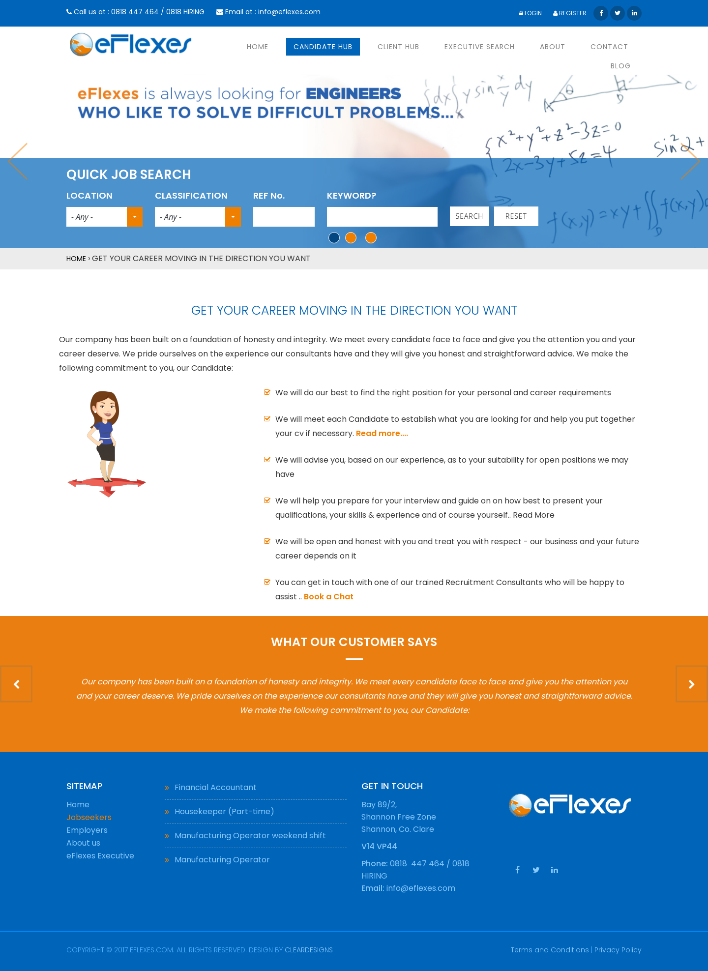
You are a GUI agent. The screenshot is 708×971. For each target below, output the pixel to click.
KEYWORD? (351, 195)
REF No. (269, 195)
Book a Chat (329, 596)
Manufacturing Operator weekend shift (250, 835)
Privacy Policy (618, 950)
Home (76, 259)
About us (83, 843)
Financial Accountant (216, 787)
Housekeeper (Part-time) (224, 811)
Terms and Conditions (550, 950)
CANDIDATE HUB (323, 47)
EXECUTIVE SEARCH (479, 47)
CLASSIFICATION (191, 195)
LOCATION (89, 195)
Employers (87, 830)
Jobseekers (89, 817)
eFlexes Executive (100, 855)
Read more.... (382, 433)
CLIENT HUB (398, 47)
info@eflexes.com (289, 12)
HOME (257, 47)
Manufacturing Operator (222, 859)
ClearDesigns (309, 950)
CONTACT (609, 47)
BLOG (621, 66)
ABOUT (552, 47)
